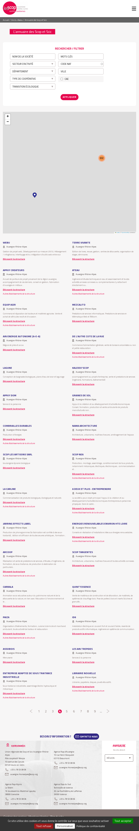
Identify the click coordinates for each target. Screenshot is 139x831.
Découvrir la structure (14, 258)
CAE (67, 79)
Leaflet (117, 232)
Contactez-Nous (88, 736)
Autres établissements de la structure (19, 293)
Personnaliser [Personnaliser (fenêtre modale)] (65, 826)
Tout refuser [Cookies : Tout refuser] (43, 826)
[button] (35, 195)
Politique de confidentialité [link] (90, 826)
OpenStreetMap (125, 232)
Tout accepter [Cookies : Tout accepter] (122, 821)
